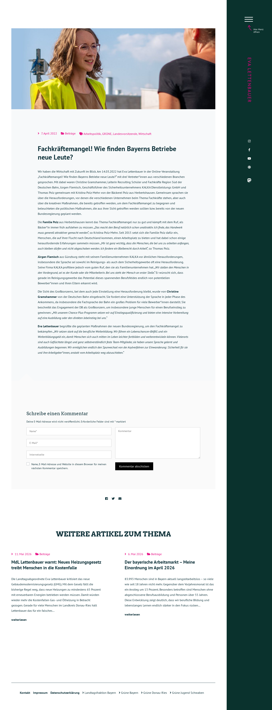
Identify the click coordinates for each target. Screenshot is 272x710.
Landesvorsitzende (125, 134)
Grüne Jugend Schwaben (187, 693)
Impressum (40, 693)
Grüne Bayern (128, 693)
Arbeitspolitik (92, 134)
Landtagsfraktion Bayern (99, 693)
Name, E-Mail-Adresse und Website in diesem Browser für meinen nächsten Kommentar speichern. (68, 466)
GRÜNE (107, 134)
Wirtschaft (144, 134)
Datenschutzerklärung (65, 693)
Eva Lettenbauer (249, 80)
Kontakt (25, 693)
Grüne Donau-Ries (154, 693)
